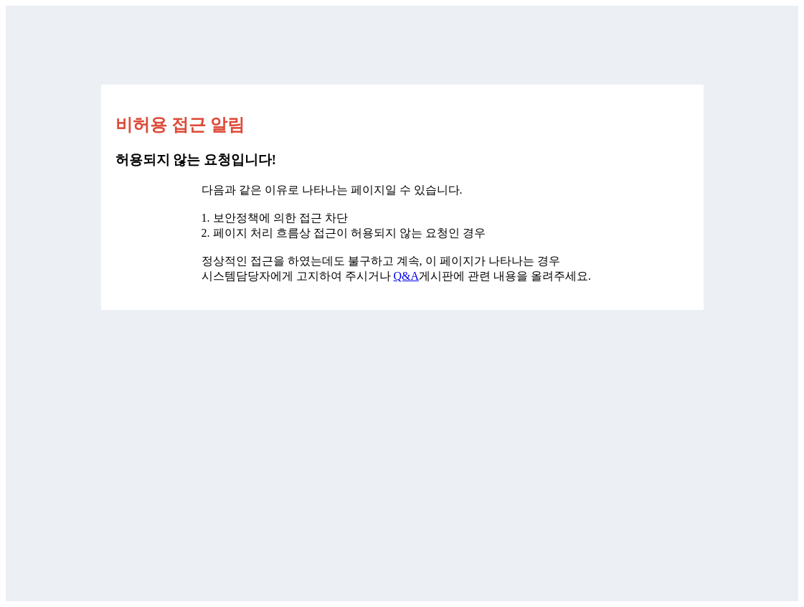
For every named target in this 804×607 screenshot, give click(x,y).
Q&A (407, 276)
